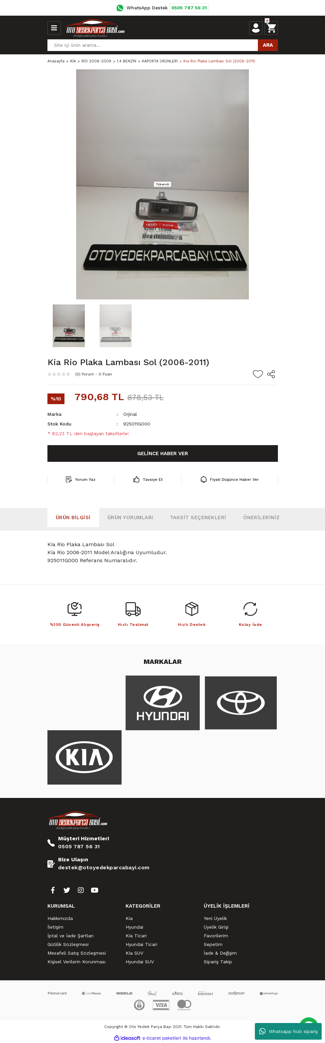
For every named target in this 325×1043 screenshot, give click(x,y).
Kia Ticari (136, 935)
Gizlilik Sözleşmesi (68, 944)
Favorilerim (216, 935)
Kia (129, 918)
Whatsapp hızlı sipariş (288, 1031)
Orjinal (130, 414)
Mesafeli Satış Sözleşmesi (76, 953)
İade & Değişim (220, 953)
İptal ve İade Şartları (70, 935)
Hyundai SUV (140, 961)
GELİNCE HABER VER (162, 453)
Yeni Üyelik (215, 918)
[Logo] (95, 28)
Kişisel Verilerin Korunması (76, 961)
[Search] (162, 45)
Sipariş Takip (218, 961)
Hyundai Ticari (141, 944)
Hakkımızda (60, 918)
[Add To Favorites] (258, 374)
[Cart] (271, 28)
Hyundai (134, 927)
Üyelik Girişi (216, 927)
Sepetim (213, 944)
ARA (268, 45)
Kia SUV (134, 953)
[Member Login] (256, 28)
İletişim (55, 927)
